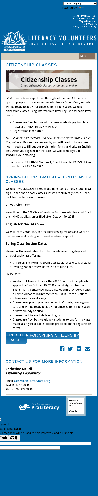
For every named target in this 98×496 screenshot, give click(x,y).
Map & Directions (88, 21)
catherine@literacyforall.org (32, 381)
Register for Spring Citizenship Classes (42, 337)
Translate (87, 7)
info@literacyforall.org (85, 26)
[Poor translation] (14, 438)
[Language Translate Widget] (80, 3)
